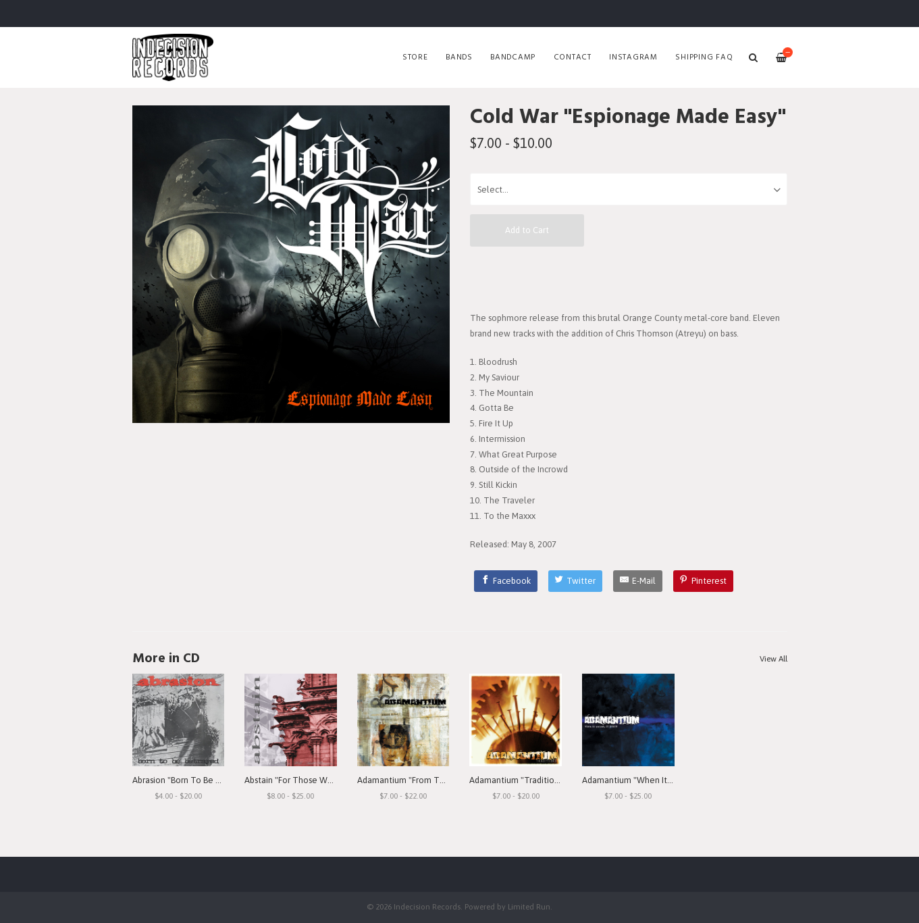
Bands (459, 57)
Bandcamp (512, 57)
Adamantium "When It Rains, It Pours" (653, 780)
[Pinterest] (703, 581)
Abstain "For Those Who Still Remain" (317, 780)
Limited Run (529, 906)
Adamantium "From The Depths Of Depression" (448, 780)
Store (415, 57)
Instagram (633, 57)
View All (773, 659)
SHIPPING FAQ (704, 57)
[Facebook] (505, 581)
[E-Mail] (637, 581)
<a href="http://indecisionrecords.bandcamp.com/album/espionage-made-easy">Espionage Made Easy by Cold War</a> (628, 278)
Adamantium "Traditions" (517, 780)
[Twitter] (575, 581)
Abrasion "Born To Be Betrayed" (193, 780)
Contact (573, 57)
